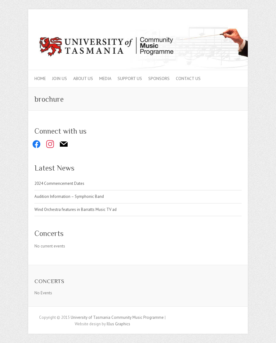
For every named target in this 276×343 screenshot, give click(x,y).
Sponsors (159, 78)
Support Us (130, 78)
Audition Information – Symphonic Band (69, 196)
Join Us (59, 78)
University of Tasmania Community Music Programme (117, 317)
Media (105, 78)
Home (40, 78)
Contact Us (188, 78)
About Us (83, 78)
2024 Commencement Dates (59, 183)
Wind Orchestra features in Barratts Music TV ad (75, 209)
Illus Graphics (118, 324)
